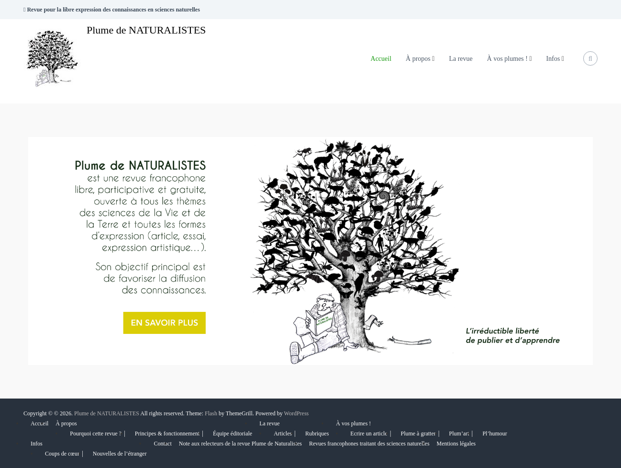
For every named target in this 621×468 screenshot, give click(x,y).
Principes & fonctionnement (167, 433)
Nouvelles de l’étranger (120, 453)
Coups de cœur (62, 453)
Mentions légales (456, 443)
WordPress (296, 413)
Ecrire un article (368, 433)
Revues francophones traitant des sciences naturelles (369, 443)
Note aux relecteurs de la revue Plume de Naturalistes (240, 443)
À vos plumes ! (507, 58)
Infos (553, 58)
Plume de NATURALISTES (146, 30)
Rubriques (317, 433)
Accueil (381, 58)
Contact (162, 443)
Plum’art (459, 433)
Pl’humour (494, 433)
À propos (418, 58)
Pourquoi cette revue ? (96, 433)
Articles (283, 433)
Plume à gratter (417, 433)
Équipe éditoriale (232, 433)
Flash (211, 413)
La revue (460, 58)
